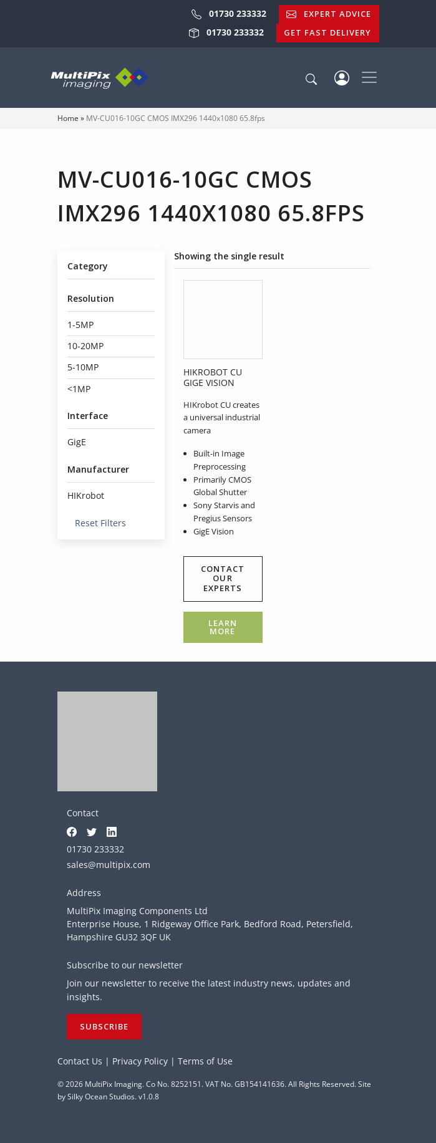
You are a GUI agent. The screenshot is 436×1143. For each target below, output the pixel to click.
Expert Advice (328, 13)
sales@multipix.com (108, 865)
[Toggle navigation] (369, 77)
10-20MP (85, 346)
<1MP (78, 389)
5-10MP (83, 367)
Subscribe (104, 1026)
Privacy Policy (140, 1061)
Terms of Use (205, 1061)
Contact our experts (223, 578)
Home (68, 118)
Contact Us (79, 1061)
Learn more (222, 627)
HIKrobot (85, 495)
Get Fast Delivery (327, 32)
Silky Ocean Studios (101, 1096)
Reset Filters (96, 523)
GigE (76, 442)
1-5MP (80, 324)
